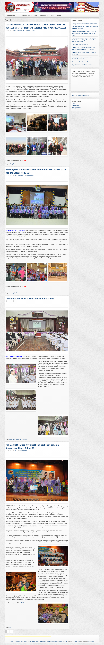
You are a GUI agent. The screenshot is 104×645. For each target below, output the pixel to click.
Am (15, 30)
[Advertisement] (28, 636)
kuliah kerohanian (14, 439)
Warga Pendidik (40, 15)
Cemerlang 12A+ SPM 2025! (80, 44)
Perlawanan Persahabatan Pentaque (82, 62)
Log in (73, 103)
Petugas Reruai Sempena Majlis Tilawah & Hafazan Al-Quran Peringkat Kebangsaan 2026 (84, 33)
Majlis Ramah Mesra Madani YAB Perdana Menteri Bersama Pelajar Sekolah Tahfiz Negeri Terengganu (84, 39)
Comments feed (76, 107)
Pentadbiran (20, 175)
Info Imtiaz (25, 15)
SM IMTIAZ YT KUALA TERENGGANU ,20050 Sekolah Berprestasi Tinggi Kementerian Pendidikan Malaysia (38, 641)
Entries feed (75, 105)
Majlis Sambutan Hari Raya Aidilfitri (82, 65)
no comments (31, 30)
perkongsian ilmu (14, 293)
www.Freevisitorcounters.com (80, 95)
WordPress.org (76, 109)
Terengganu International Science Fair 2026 (84, 23)
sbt (19, 164)
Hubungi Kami (56, 15)
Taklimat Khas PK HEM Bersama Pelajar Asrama (30, 298)
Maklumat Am (20, 30)
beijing (11, 164)
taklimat (24, 439)
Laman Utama (12, 15)
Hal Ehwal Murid (21, 301)
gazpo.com (91, 641)
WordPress (77, 641)
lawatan (15, 164)
